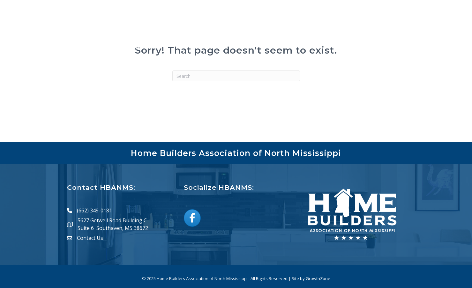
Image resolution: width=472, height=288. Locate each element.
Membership (217, 35)
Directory (257, 35)
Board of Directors (340, 35)
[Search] (236, 75)
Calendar (293, 35)
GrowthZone (318, 278)
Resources (383, 35)
